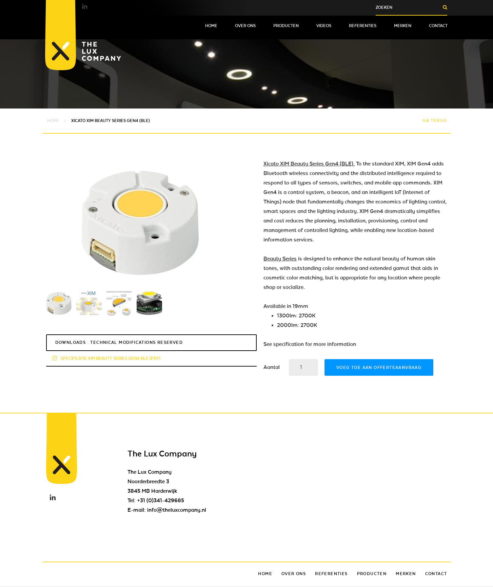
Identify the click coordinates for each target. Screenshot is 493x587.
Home (211, 25)
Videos (323, 25)
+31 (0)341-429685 (160, 500)
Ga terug (434, 120)
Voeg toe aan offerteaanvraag (378, 367)
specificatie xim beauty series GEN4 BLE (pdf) (106, 358)
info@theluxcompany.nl (176, 510)
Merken (402, 25)
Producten (286, 25)
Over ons (245, 25)
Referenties (362, 25)
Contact (438, 25)
